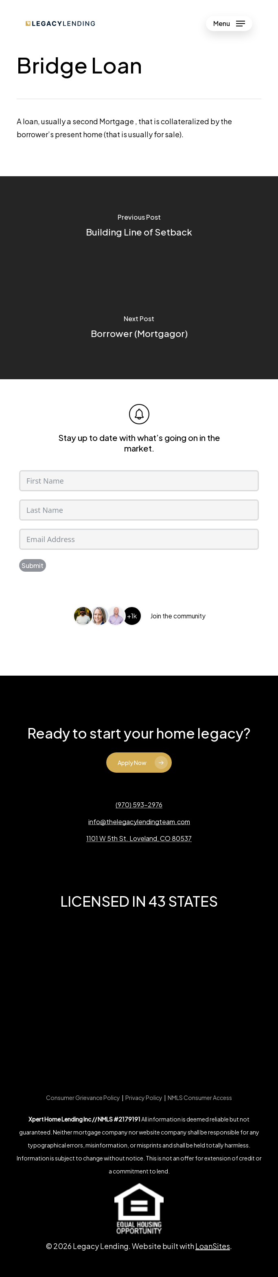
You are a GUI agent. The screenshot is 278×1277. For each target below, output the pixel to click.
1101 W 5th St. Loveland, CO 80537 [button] (139, 838)
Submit (33, 565)
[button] (229, 23)
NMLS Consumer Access (200, 1097)
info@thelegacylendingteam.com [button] (139, 821)
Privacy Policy (143, 1097)
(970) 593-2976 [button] (139, 804)
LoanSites (212, 1246)
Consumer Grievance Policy (83, 1097)
